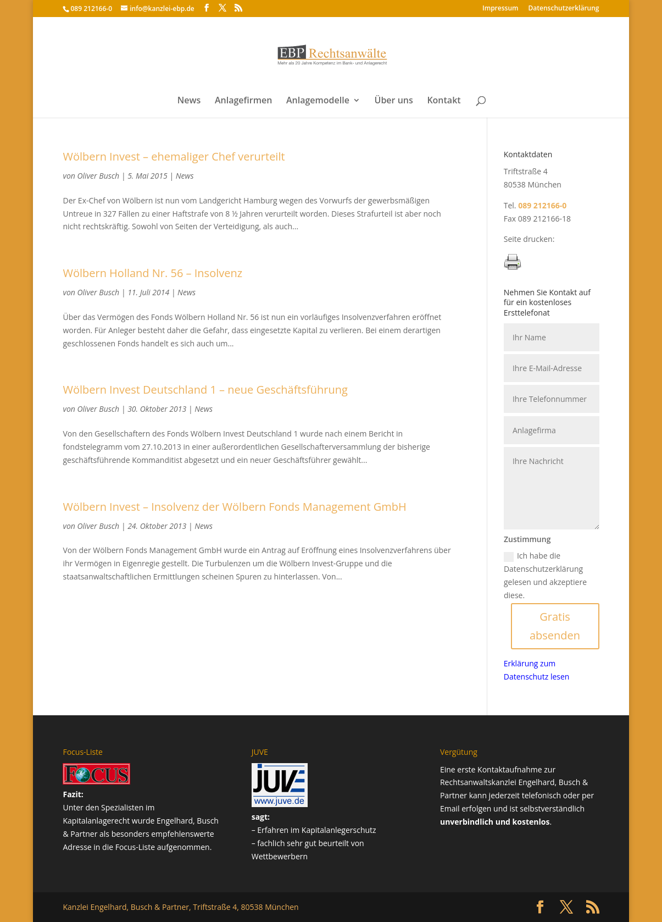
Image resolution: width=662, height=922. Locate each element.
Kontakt (443, 101)
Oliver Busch (98, 175)
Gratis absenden (555, 626)
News (189, 101)
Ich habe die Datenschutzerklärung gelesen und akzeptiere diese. (545, 575)
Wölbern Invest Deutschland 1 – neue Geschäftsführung (205, 389)
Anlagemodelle (317, 101)
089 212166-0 (91, 8)
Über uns (394, 101)
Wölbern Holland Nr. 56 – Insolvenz (152, 273)
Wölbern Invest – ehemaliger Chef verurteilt (174, 156)
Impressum (500, 9)
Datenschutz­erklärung (564, 9)
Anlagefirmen (243, 101)
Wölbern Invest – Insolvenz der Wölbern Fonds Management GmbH (234, 506)
